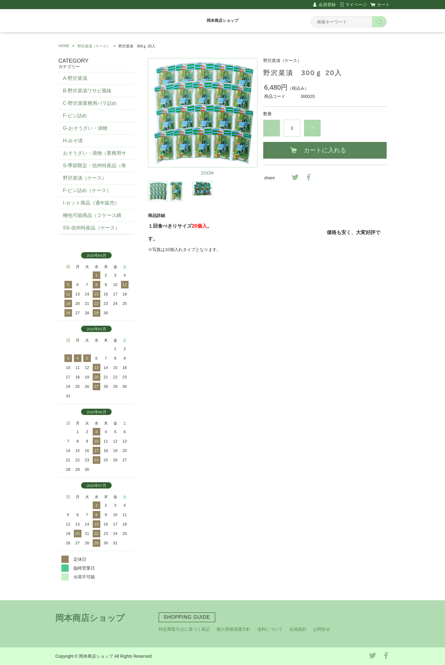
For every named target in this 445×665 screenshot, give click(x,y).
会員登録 (327, 4)
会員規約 (297, 629)
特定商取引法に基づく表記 (184, 629)
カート (383, 4)
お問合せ (321, 629)
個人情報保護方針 (233, 629)
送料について (270, 629)
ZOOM (207, 173)
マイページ (356, 4)
